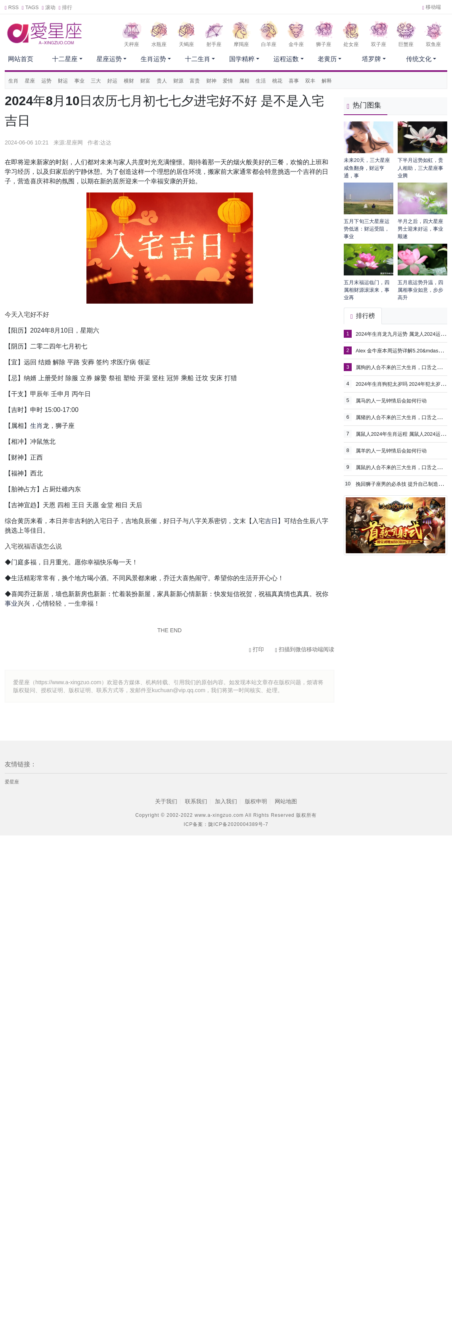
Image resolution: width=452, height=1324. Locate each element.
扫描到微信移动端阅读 (304, 649)
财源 (178, 81)
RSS (12, 7)
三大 (96, 81)
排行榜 (362, 315)
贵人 (162, 81)
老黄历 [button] (327, 59)
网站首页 (20, 59)
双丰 (310, 81)
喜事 (294, 81)
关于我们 (166, 801)
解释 (327, 81)
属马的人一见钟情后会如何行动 (391, 401)
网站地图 (286, 801)
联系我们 (196, 801)
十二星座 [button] (65, 59)
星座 (30, 81)
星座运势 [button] (109, 59)
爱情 (228, 81)
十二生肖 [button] (197, 59)
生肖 (13, 81)
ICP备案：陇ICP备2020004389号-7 (226, 824)
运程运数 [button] (286, 59)
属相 (244, 81)
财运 (63, 81)
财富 (145, 81)
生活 (261, 81)
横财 (129, 81)
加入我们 (226, 801)
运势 (46, 81)
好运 (112, 81)
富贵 (195, 81)
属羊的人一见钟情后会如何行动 (391, 451)
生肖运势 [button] (153, 59)
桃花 (277, 81)
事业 (79, 81)
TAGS (30, 7)
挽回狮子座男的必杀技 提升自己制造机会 (402, 483)
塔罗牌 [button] (371, 59)
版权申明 (256, 801)
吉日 (271, 521)
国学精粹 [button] (242, 59)
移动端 (431, 7)
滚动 (49, 7)
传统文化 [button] (418, 59)
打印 (256, 649)
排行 (65, 7)
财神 (211, 81)
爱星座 (12, 782)
